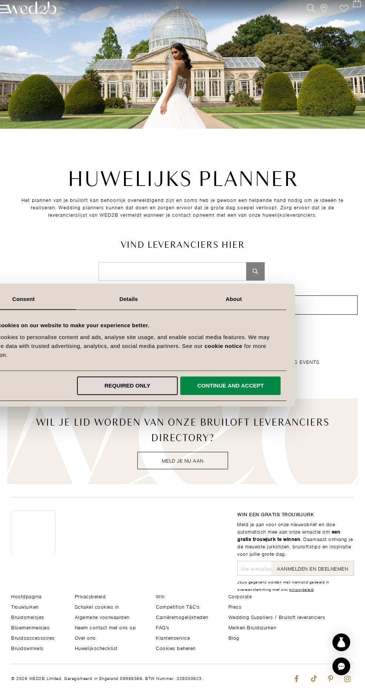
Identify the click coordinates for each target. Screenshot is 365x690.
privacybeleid (301, 588)
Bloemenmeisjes (30, 626)
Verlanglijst (333, 21)
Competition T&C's (178, 606)
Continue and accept (284, 385)
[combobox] (172, 271)
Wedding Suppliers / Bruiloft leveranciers (276, 616)
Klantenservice (173, 637)
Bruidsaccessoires (33, 637)
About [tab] (287, 299)
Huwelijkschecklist (96, 647)
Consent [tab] (77, 299)
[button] (341, 666)
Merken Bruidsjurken (252, 626)
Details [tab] (182, 299)
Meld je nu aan (183, 460)
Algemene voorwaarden (102, 616)
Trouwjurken (25, 606)
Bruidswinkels (27, 647)
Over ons (85, 637)
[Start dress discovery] (341, 642)
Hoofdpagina (26, 595)
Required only (181, 385)
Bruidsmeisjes (27, 616)
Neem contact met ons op (105, 626)
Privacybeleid (90, 595)
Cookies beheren (176, 647)
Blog (234, 637)
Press (235, 606)
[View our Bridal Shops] (316, 21)
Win (160, 595)
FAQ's (163, 626)
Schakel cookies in (97, 606)
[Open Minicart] (349, 21)
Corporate (240, 595)
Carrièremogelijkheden (182, 616)
